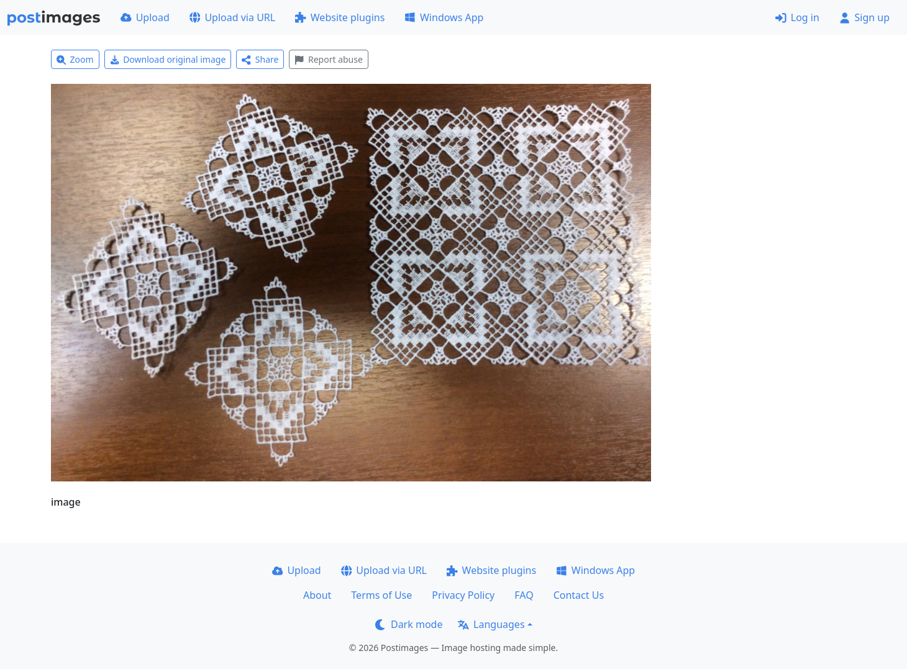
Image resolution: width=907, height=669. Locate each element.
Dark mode (408, 624)
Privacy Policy (463, 595)
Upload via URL (232, 17)
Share (260, 59)
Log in (797, 17)
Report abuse (328, 59)
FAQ (523, 595)
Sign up (864, 17)
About (317, 595)
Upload (145, 17)
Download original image (168, 59)
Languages (491, 624)
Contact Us (579, 595)
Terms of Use (381, 595)
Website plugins (340, 17)
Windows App (443, 17)
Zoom (75, 59)
